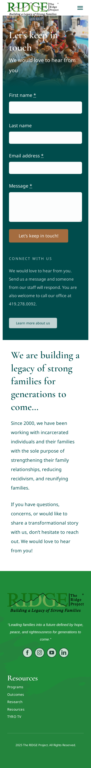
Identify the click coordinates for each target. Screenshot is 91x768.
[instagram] (39, 655)
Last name (20, 126)
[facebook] (27, 655)
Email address (26, 156)
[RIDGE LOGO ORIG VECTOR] (45, 595)
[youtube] (52, 655)
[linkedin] (64, 655)
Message (20, 186)
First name (22, 96)
